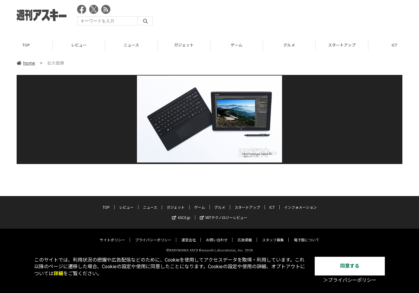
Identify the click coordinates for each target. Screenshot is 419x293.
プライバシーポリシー (153, 234)
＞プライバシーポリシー (349, 280)
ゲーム (236, 45)
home (26, 63)
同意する (349, 266)
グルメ (289, 45)
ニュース (131, 45)
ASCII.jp (181, 212)
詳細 (58, 273)
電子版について (306, 234)
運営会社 (188, 234)
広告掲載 (245, 234)
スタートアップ (342, 45)
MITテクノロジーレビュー (223, 212)
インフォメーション (300, 202)
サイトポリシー (112, 234)
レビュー (79, 45)
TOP (26, 45)
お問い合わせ (217, 234)
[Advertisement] (292, 16)
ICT (272, 202)
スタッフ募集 (273, 234)
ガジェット (184, 45)
